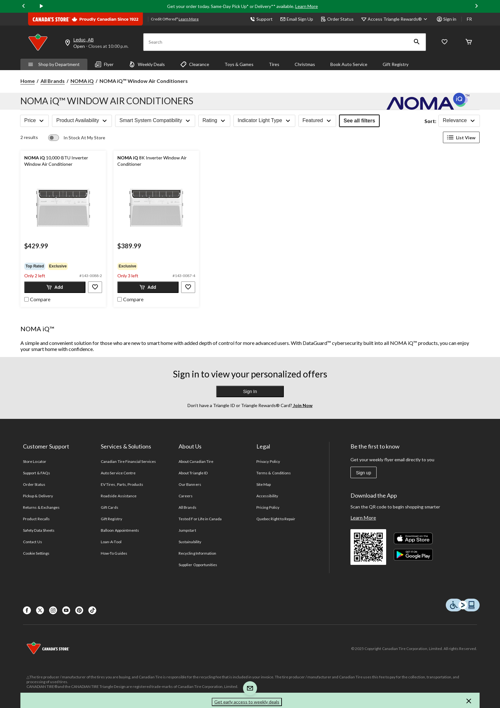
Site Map (263, 484)
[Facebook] (27, 610)
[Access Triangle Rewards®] (398, 19)
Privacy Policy (268, 461)
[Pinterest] (79, 610)
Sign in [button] (446, 19)
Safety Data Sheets (39, 530)
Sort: (430, 121)
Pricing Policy (267, 507)
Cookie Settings (36, 553)
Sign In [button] (250, 391)
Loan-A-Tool (111, 541)
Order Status (337, 19)
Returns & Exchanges (41, 507)
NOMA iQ (82, 81)
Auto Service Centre (118, 473)
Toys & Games (239, 64)
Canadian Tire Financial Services (128, 461)
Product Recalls (36, 518)
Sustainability (190, 541)
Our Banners (190, 484)
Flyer (104, 64)
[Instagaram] (53, 610)
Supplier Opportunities (198, 564)
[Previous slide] (23, 6)
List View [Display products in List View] (461, 137)
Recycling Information (197, 553)
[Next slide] (476, 6)
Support (261, 19)
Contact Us (32, 541)
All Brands (52, 81)
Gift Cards (109, 507)
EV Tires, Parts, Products (122, 484)
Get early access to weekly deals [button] (246, 701)
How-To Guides (114, 553)
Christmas (305, 64)
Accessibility (267, 495)
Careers (186, 495)
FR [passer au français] (469, 19)
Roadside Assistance (118, 495)
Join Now (302, 405)
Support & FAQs (36, 473)
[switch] (76, 138)
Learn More (306, 6)
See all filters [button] (359, 120)
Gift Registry (395, 64)
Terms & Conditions (273, 473)
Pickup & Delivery (38, 495)
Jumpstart (187, 530)
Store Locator (34, 461)
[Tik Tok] (92, 610)
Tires (274, 64)
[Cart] (469, 42)
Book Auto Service (348, 64)
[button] (417, 42)
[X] (40, 610)
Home (27, 81)
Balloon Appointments (120, 530)
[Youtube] (66, 610)
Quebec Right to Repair (275, 518)
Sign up (363, 472)
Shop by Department (54, 64)
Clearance (194, 64)
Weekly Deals (147, 64)
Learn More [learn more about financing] (189, 19)
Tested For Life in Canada (200, 518)
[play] (41, 6)
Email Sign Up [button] (296, 19)
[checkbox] (37, 299)
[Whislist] (444, 42)
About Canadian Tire (196, 461)
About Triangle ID (193, 473)
